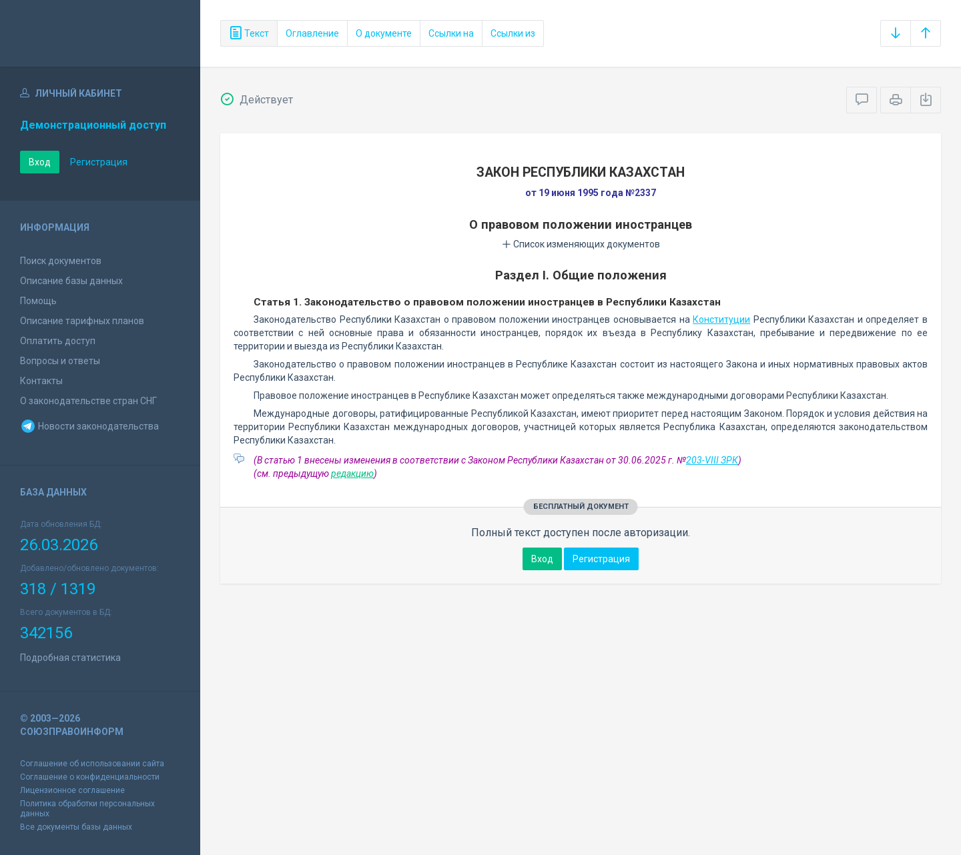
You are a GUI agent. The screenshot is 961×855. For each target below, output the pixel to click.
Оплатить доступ (57, 340)
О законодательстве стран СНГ (88, 400)
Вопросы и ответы (60, 360)
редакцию (352, 473)
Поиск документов (60, 260)
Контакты (41, 380)
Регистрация (98, 162)
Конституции (721, 319)
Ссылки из (513, 33)
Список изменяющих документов (581, 244)
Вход (40, 162)
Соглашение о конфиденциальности (89, 777)
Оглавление (312, 33)
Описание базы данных (71, 280)
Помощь (38, 300)
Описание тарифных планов (82, 320)
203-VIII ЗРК (712, 460)
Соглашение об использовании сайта (92, 763)
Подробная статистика (70, 657)
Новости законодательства (89, 426)
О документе (384, 33)
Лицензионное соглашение (72, 790)
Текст (249, 33)
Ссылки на (451, 33)
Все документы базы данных (76, 827)
